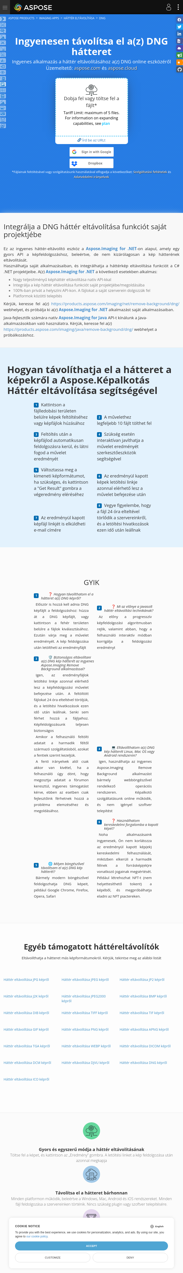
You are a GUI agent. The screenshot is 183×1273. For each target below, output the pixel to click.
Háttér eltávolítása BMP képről (143, 996)
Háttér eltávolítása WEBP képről (86, 1046)
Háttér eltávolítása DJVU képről (85, 1062)
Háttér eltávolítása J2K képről (26, 996)
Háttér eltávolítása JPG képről (26, 979)
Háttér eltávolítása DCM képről (27, 1062)
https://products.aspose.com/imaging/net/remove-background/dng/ (115, 303)
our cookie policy (37, 1236)
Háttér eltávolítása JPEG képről (85, 979)
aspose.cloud (122, 68)
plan (106, 123)
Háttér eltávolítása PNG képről (85, 1029)
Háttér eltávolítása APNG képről (144, 1029)
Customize (53, 1257)
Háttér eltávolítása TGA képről (27, 1046)
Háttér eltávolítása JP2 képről (142, 979)
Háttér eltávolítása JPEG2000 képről (84, 998)
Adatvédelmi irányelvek (91, 177)
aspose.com (87, 68)
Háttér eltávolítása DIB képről (26, 1013)
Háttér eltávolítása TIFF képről (85, 1013)
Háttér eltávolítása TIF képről (142, 1013)
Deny (130, 1257)
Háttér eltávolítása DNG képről (143, 1062)
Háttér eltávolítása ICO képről (26, 1079)
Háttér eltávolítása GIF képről (26, 1029)
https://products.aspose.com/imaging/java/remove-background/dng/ (68, 329)
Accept (91, 1246)
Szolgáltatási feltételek (150, 172)
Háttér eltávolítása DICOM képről (145, 1046)
